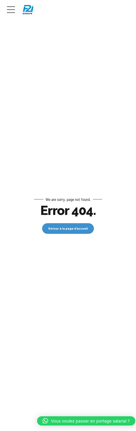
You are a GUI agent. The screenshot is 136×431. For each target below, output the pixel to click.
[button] (86, 420)
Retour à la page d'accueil (68, 228)
